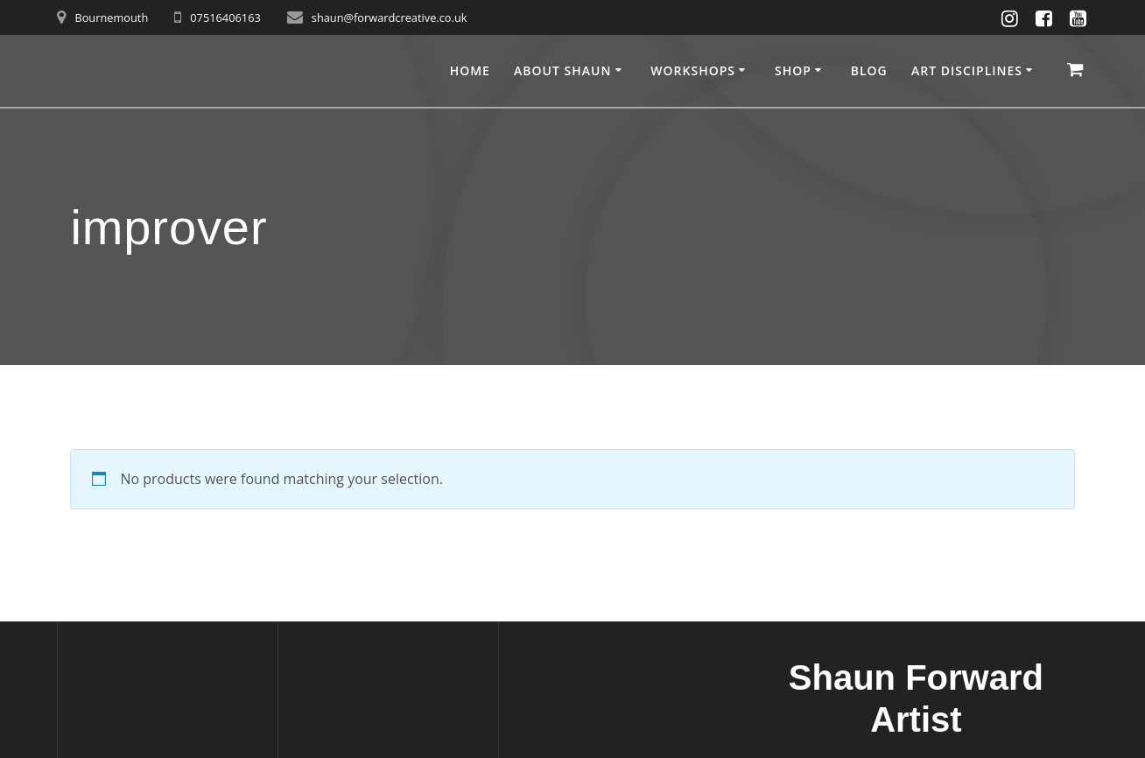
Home (470, 70)
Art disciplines (966, 70)
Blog (869, 70)
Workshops (692, 70)
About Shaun (562, 70)
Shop (793, 70)
